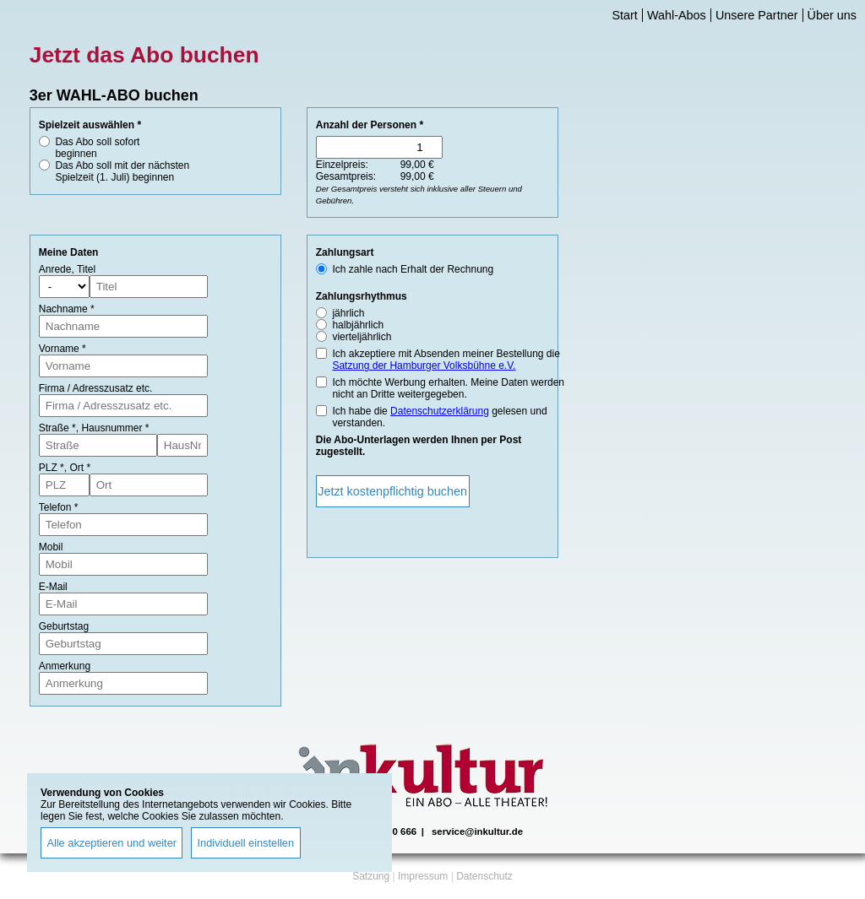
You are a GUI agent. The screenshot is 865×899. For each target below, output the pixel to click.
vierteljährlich (361, 337)
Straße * (57, 428)
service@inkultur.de (477, 831)
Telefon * (59, 507)
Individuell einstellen (246, 843)
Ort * (79, 468)
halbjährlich (358, 325)
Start (624, 15)
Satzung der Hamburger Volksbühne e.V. (423, 365)
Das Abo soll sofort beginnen (97, 148)
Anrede (55, 269)
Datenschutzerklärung (439, 411)
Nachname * (67, 309)
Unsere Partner (756, 15)
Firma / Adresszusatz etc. (96, 388)
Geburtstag (64, 626)
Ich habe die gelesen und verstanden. (439, 417)
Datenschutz (484, 876)
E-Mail (53, 587)
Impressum (423, 876)
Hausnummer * (115, 428)
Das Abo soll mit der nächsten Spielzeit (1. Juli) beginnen (122, 171)
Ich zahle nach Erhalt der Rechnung (412, 269)
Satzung (370, 876)
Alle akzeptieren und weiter (111, 843)
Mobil (51, 547)
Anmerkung (64, 666)
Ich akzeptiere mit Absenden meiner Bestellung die (446, 359)
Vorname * (62, 349)
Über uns (832, 15)
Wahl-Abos (676, 15)
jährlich (348, 313)
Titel (86, 269)
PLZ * (51, 468)
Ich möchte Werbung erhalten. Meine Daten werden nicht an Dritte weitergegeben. (448, 388)
